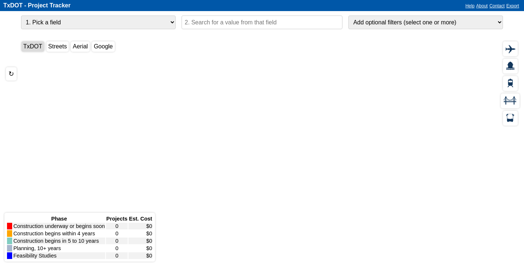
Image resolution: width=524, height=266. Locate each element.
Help (470, 5)
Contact (496, 5)
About (481, 5)
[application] (262, 150)
